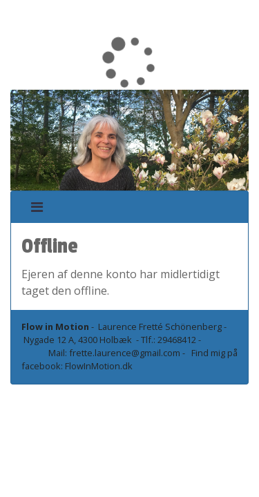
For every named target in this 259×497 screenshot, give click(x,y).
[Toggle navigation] (37, 207)
